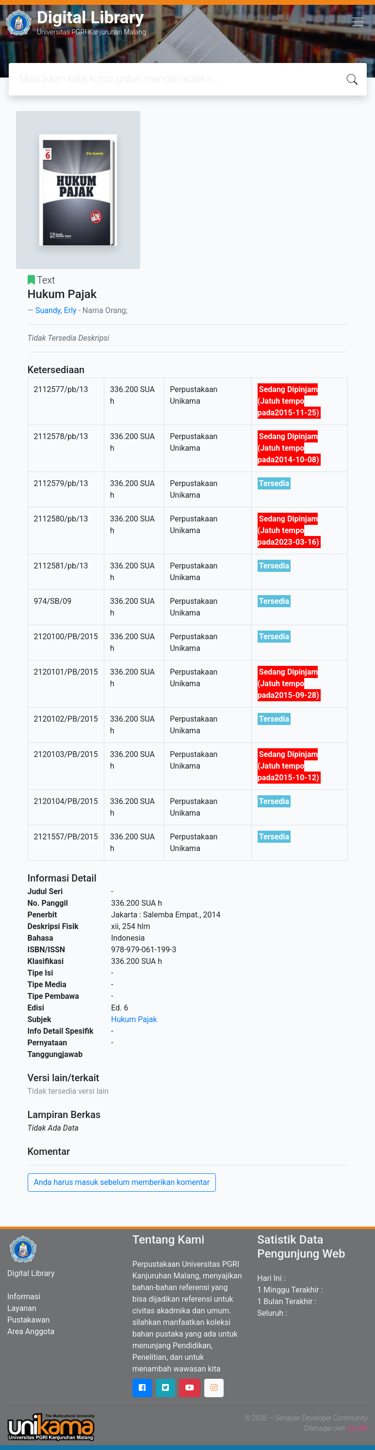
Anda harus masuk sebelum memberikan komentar (122, 1182)
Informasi (23, 1296)
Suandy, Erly (56, 310)
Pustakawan (28, 1319)
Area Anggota (30, 1331)
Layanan (21, 1308)
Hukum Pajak (134, 1019)
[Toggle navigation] (357, 22)
